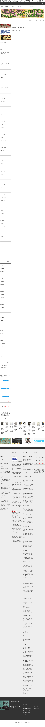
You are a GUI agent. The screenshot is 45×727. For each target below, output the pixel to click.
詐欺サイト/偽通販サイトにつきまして (5, 376)
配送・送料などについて (33, 6)
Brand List (6, 6)
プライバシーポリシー (26, 710)
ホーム (2, 6)
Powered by (22, 724)
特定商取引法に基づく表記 (27, 708)
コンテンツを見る (19, 6)
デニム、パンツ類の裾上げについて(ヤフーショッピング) (5, 373)
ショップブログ (25, 714)
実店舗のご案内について (4, 365)
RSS (24, 716)
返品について (25, 706)
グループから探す (12, 6)
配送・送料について (26, 704)
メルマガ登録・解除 (26, 712)
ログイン (35, 704)
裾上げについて (3, 369)
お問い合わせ (36, 708)
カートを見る (36, 706)
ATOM (26, 716)
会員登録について (3, 367)
